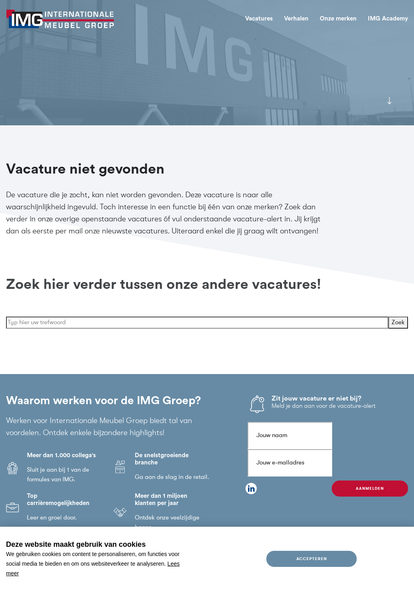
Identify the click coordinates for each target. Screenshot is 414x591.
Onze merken (338, 19)
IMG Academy (388, 19)
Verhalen (296, 19)
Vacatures (259, 19)
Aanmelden (370, 488)
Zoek (398, 330)
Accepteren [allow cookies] (311, 558)
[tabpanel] (207, 62)
